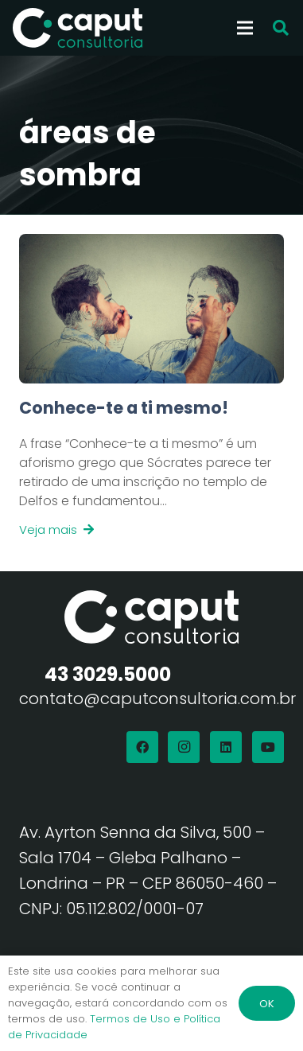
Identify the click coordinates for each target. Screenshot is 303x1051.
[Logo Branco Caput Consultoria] (77, 28)
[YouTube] (268, 747)
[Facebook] (142, 747)
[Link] (151, 467)
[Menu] (245, 28)
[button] (280, 28)
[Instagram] (184, 747)
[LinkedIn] (226, 747)
